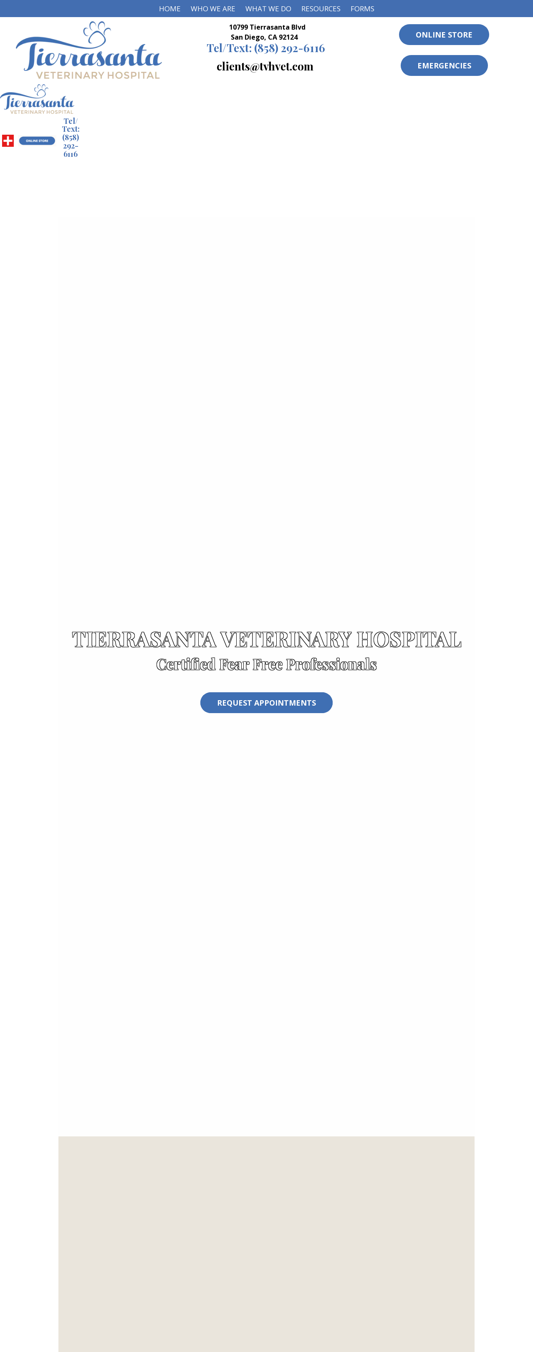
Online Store (444, 35)
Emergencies (444, 65)
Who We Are (213, 8)
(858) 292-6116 (266, 47)
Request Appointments (266, 703)
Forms (362, 8)
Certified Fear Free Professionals (267, 663)
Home (170, 8)
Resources (321, 8)
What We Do (268, 8)
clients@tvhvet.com (265, 66)
